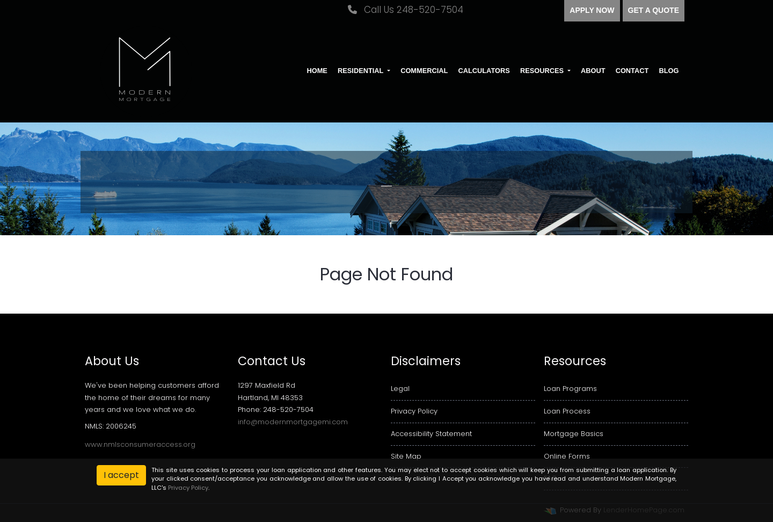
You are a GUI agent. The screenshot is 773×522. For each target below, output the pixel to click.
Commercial (424, 71)
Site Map (406, 456)
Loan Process (567, 411)
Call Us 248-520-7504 (405, 9)
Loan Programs (570, 388)
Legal (400, 388)
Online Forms (567, 456)
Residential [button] (361, 71)
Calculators (483, 71)
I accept (121, 475)
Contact (632, 71)
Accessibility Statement (431, 434)
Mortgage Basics (573, 434)
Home (317, 71)
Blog (669, 71)
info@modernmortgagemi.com (293, 422)
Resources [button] (543, 71)
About (593, 71)
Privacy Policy (414, 411)
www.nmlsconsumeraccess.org (140, 444)
